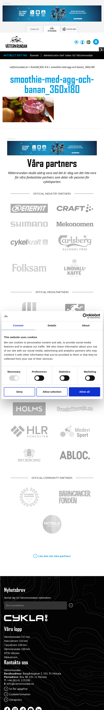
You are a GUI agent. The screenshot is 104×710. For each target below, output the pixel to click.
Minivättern (10, 657)
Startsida (76, 42)
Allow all (84, 391)
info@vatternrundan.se (20, 683)
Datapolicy (15, 699)
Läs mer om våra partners (54, 556)
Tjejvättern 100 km (15, 645)
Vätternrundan (16, 42)
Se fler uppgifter (18, 688)
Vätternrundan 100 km (17, 649)
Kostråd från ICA (39, 67)
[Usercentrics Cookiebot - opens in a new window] (85, 316)
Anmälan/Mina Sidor (82, 42)
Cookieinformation (19, 694)
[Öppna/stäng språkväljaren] (88, 42)
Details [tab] (52, 325)
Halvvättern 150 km (16, 641)
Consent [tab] (18, 325)
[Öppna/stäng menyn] (96, 42)
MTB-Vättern (11, 653)
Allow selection (52, 391)
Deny (19, 391)
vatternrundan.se (19, 67)
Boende (34, 55)
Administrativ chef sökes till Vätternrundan (68, 55)
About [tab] (85, 325)
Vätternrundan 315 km (17, 636)
